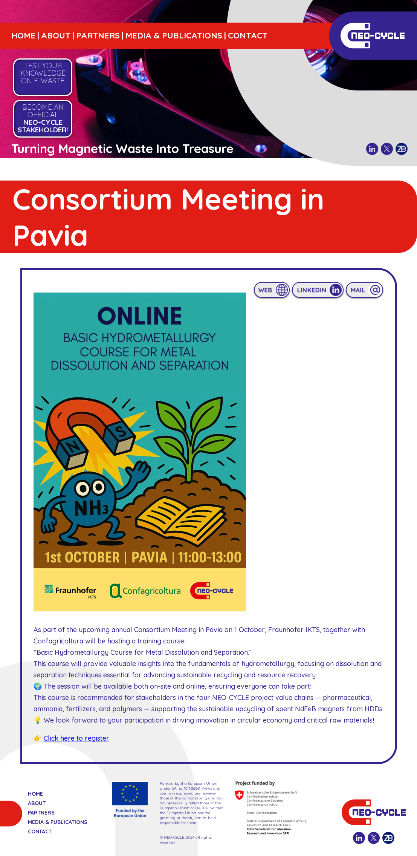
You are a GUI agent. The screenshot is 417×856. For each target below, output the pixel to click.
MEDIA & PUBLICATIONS (173, 35)
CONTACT (247, 35)
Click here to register (76, 738)
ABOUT (55, 35)
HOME (23, 35)
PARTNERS (98, 35)
